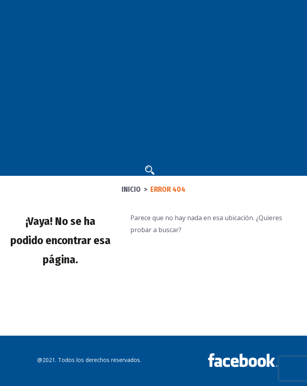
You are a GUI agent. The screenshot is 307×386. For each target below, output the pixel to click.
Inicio (131, 189)
